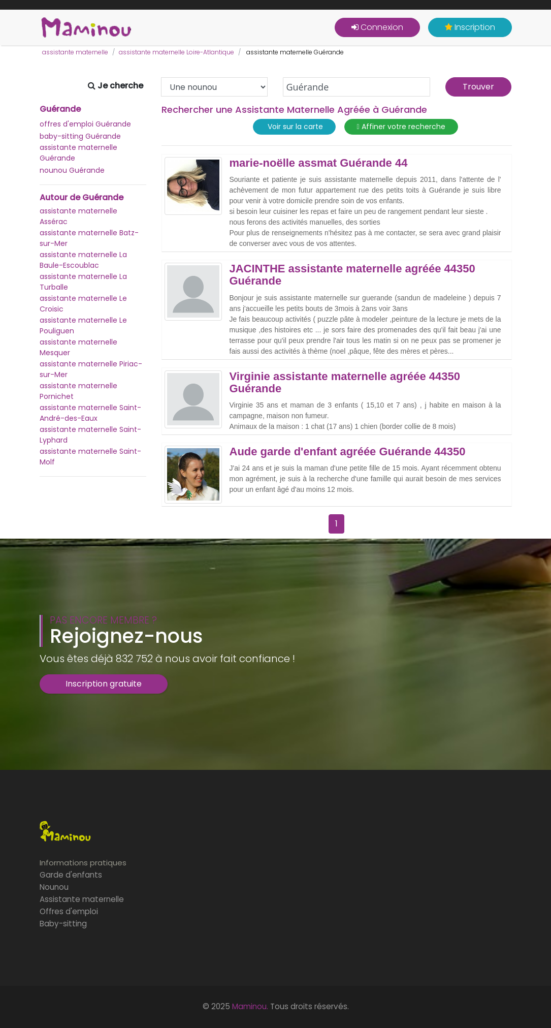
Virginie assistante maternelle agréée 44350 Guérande (345, 382)
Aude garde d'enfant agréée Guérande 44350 (348, 452)
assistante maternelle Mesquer (78, 347)
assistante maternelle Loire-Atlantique (176, 52)
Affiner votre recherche (401, 126)
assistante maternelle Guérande (78, 152)
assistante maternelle (75, 52)
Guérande (60, 109)
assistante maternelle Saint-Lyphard (90, 434)
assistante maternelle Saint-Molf (90, 456)
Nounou (54, 887)
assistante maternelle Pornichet (78, 391)
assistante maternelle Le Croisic (83, 303)
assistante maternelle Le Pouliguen (83, 325)
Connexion (377, 27)
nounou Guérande (72, 170)
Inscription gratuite (104, 684)
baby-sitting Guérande (80, 136)
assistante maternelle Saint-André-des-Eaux (90, 412)
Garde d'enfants (71, 874)
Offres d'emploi (69, 911)
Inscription (470, 27)
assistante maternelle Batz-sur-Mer (89, 238)
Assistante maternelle (82, 899)
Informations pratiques (83, 862)
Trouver (478, 86)
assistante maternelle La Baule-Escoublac (83, 260)
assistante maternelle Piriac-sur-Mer (91, 369)
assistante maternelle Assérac (78, 216)
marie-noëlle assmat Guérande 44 (319, 163)
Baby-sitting (63, 923)
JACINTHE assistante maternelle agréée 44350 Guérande (352, 275)
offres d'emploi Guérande (85, 124)
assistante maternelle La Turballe (83, 281)
